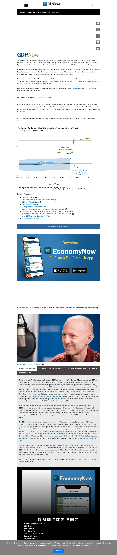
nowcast (62, 410)
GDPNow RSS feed (29, 204)
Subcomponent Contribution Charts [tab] (81, 368)
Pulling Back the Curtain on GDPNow (35, 207)
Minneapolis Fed (24, 431)
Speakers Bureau (30, 536)
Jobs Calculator (29, 531)
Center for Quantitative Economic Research (40, 12)
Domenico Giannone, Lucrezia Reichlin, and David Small (60, 436)
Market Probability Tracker (33, 533)
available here (53, 79)
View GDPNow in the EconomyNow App (36, 216)
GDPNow (27, 526)
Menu (26, 5)
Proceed (58, 551)
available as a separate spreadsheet (65, 81)
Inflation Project (29, 528)
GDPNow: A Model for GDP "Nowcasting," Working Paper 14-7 (43, 209)
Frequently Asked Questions (34, 523)
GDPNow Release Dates (30, 202)
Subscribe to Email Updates (31, 218)
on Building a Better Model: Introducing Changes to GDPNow (47, 211)
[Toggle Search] (91, 5)
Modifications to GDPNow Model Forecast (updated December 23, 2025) (47, 214)
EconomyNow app (75, 88)
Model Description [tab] (27, 368)
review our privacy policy (89, 545)
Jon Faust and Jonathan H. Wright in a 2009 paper (44, 396)
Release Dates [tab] (25, 372)
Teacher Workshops (31, 538)
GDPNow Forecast (28, 197)
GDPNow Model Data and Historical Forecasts (38, 200)
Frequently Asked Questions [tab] (50, 368)
